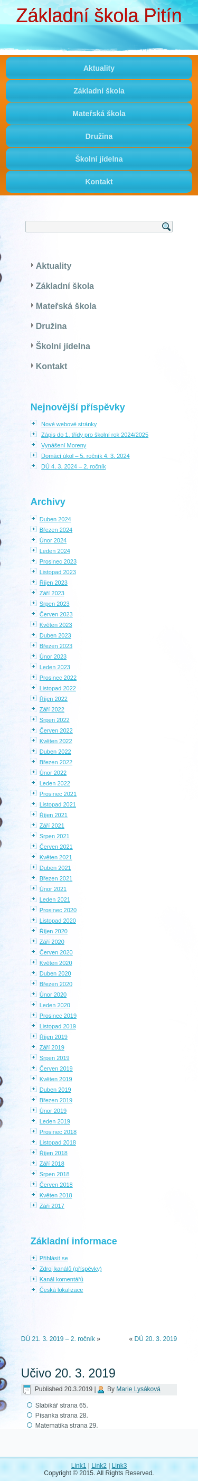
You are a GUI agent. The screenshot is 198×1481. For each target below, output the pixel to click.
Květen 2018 (56, 1195)
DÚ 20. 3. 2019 (156, 1339)
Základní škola (98, 91)
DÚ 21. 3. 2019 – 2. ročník (58, 1339)
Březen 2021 (56, 878)
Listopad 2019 (58, 1026)
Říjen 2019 (54, 1037)
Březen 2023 (56, 646)
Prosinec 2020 (58, 910)
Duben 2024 (55, 519)
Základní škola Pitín (99, 15)
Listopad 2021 (58, 804)
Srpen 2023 (55, 604)
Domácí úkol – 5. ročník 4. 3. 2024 (85, 456)
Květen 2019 (56, 1079)
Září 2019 (52, 1047)
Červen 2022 (56, 730)
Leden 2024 (55, 551)
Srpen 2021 (55, 836)
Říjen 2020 (54, 931)
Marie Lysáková (138, 1389)
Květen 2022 (56, 741)
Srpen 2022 (55, 720)
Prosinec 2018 (58, 1132)
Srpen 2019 (55, 1058)
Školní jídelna (98, 159)
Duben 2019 (55, 1089)
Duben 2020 (55, 973)
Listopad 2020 (58, 920)
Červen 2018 (56, 1185)
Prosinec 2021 (58, 794)
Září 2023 (52, 593)
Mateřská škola (98, 113)
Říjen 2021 (54, 815)
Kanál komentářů (61, 1279)
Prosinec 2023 (58, 561)
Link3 (119, 1465)
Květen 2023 (56, 625)
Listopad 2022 (58, 688)
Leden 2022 (55, 783)
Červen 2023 (56, 614)
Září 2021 (52, 825)
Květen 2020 (56, 963)
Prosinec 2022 (58, 677)
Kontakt (98, 181)
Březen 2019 (56, 1100)
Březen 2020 (56, 984)
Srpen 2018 (55, 1174)
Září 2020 (52, 942)
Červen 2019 (56, 1068)
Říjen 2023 (54, 582)
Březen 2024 (56, 530)
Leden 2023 (55, 667)
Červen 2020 (56, 952)
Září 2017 (52, 1206)
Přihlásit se (54, 1258)
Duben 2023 (55, 635)
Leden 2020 (55, 1005)
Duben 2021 (55, 868)
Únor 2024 (53, 540)
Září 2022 (52, 709)
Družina (99, 136)
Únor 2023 (53, 656)
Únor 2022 (53, 773)
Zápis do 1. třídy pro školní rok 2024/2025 (94, 435)
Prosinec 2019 (58, 1016)
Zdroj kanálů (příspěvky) (71, 1269)
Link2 (99, 1465)
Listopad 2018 (58, 1142)
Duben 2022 (55, 751)
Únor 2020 (53, 994)
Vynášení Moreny (63, 445)
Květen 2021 (56, 857)
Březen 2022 (56, 762)
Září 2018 (52, 1163)
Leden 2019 (55, 1121)
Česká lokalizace (61, 1290)
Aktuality (99, 68)
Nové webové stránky (69, 424)
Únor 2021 (53, 889)
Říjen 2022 (54, 699)
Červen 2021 (56, 846)
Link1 (79, 1465)
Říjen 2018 (54, 1153)
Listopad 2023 (58, 572)
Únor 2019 (53, 1111)
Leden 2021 (55, 899)
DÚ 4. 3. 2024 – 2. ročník (73, 466)
